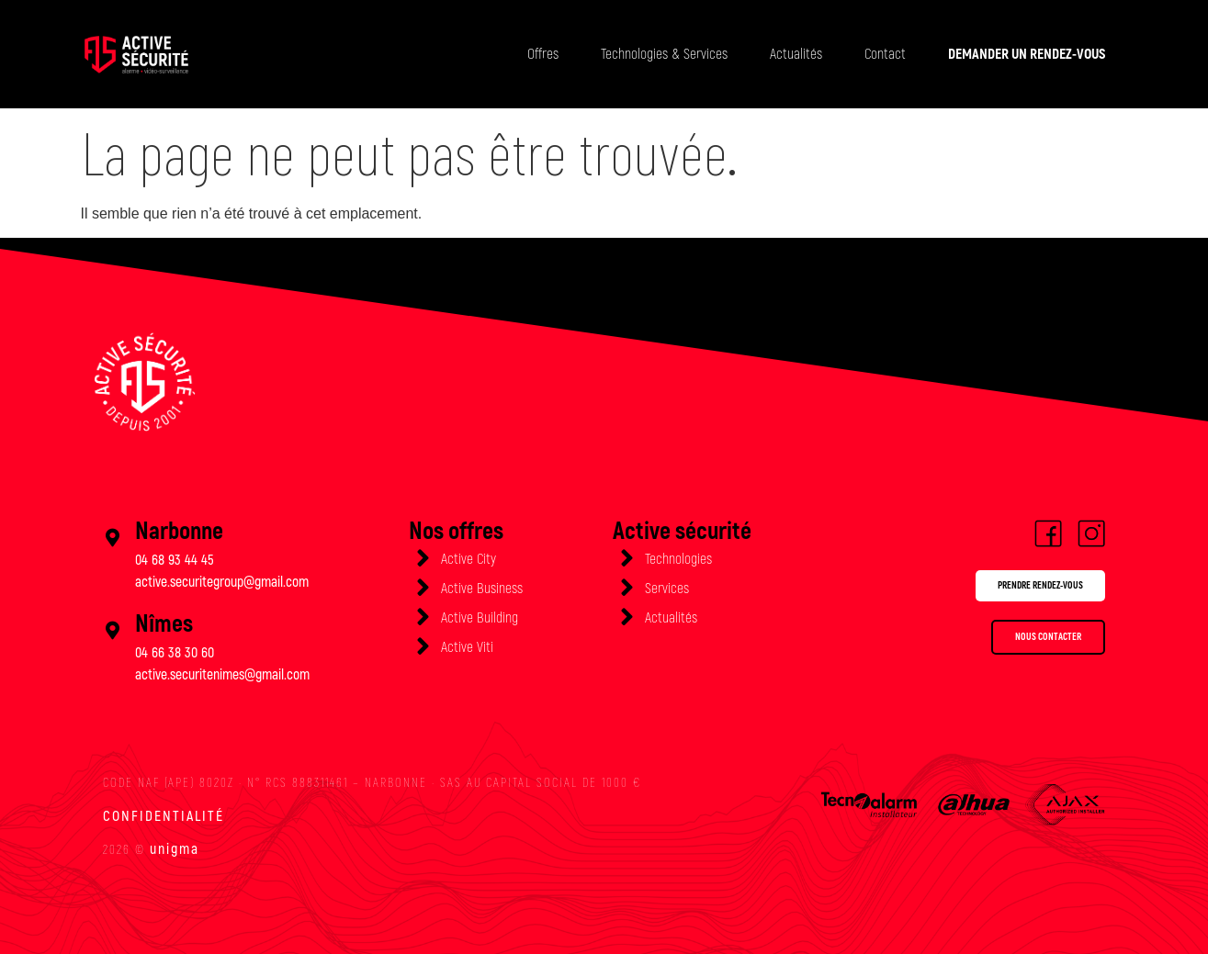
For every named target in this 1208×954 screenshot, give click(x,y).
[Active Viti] (422, 646)
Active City (468, 559)
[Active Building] (422, 617)
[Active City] (422, 558)
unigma (174, 849)
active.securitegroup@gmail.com (222, 582)
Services (667, 588)
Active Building (479, 618)
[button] (1018, 588)
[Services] (626, 587)
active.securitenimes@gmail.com (222, 675)
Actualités (796, 54)
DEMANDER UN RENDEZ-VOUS (1026, 54)
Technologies (678, 559)
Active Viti (467, 647)
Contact (885, 54)
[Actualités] (626, 617)
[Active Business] (422, 587)
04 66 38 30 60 (174, 653)
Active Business (482, 588)
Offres (543, 54)
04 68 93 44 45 (174, 560)
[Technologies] (626, 558)
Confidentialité (163, 816)
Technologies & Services (664, 54)
